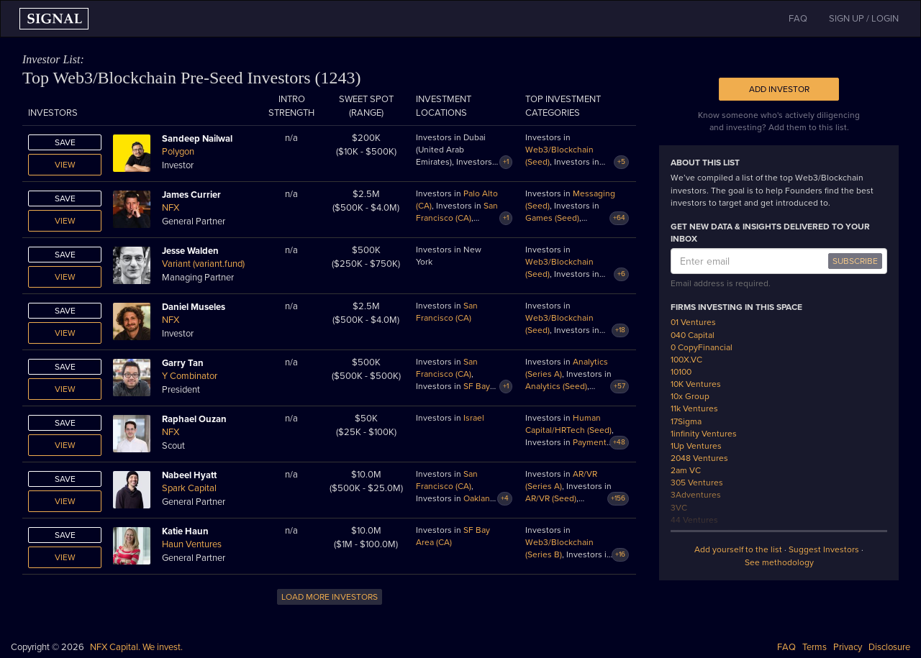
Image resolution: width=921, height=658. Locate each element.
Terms (814, 647)
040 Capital (692, 335)
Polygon (178, 151)
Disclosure (889, 647)
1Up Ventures (696, 446)
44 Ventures (694, 520)
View (65, 165)
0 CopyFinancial (701, 347)
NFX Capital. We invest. (136, 647)
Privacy (847, 647)
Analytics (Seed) (556, 386)
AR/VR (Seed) (550, 498)
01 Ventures (693, 322)
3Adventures (696, 495)
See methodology (779, 562)
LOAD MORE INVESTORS (329, 597)
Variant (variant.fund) (203, 264)
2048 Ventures (699, 458)
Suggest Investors (824, 549)
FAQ (786, 647)
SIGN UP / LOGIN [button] (864, 18)
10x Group (690, 396)
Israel (473, 418)
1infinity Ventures (704, 434)
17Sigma (686, 421)
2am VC (686, 470)
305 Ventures (697, 482)
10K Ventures (696, 384)
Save (65, 142)
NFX (170, 208)
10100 (681, 372)
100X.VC (686, 360)
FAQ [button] (798, 18)
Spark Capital (189, 488)
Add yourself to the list (738, 549)
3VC (679, 508)
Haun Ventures (192, 544)
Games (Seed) (552, 218)
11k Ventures (694, 408)
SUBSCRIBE (855, 261)
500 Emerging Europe (713, 532)
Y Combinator (189, 376)
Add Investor (779, 89)
